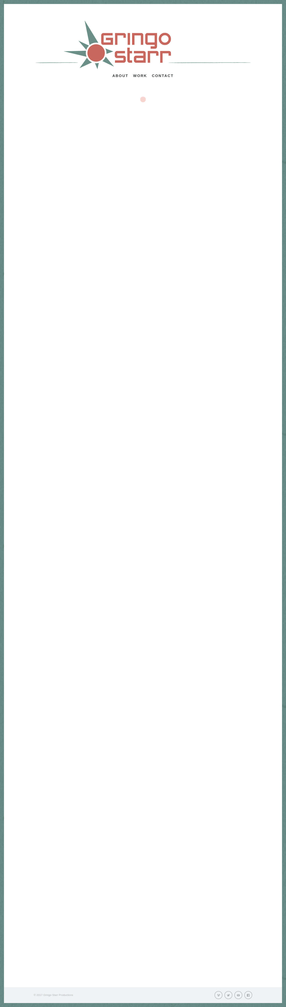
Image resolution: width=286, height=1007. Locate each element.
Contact (163, 76)
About (120, 76)
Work (140, 76)
